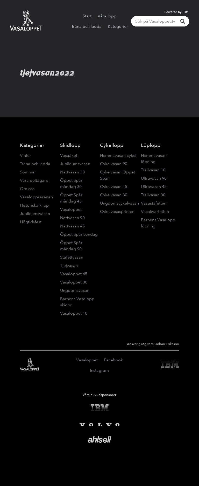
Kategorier (118, 26)
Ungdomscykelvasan (119, 203)
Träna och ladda (86, 26)
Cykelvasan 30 (113, 194)
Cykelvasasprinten (117, 211)
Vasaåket (68, 155)
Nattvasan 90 (72, 217)
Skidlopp (70, 145)
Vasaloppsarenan (36, 196)
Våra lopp (107, 16)
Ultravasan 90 (154, 178)
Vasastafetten (153, 203)
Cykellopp (111, 145)
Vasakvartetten (155, 211)
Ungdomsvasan (74, 290)
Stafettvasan (71, 257)
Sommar (28, 172)
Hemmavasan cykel (118, 155)
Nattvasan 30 (72, 172)
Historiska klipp (34, 205)
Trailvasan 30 (153, 194)
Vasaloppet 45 (73, 273)
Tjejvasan (69, 265)
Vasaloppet (71, 209)
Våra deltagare (34, 180)
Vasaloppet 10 (73, 313)
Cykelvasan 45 (113, 186)
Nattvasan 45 (72, 226)
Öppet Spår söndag (79, 234)
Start (87, 16)
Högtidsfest (30, 221)
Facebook (113, 359)
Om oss (27, 188)
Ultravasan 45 (154, 186)
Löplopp (150, 145)
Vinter (25, 155)
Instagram (99, 370)
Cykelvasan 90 (113, 163)
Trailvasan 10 (153, 169)
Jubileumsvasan (35, 213)
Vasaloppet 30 (73, 282)
